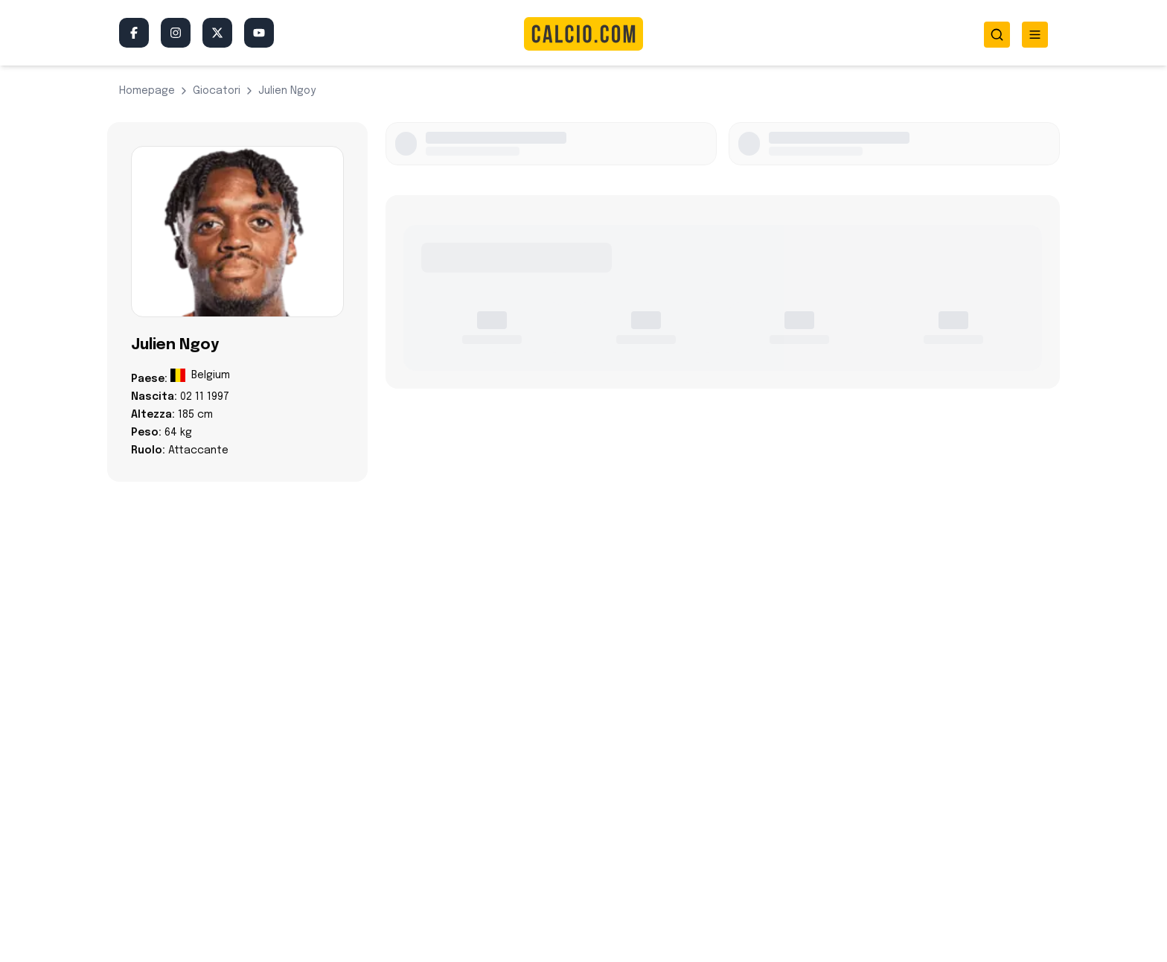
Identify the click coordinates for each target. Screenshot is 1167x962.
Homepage (147, 91)
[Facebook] (134, 33)
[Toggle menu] (1035, 35)
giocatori (216, 91)
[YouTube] (259, 33)
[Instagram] (176, 33)
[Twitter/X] (217, 33)
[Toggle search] (997, 35)
